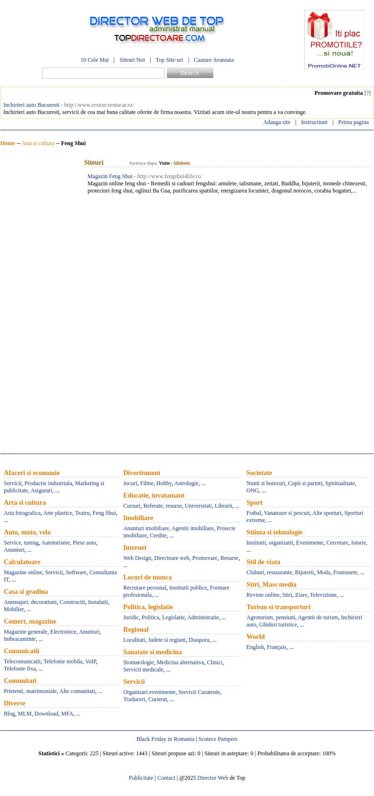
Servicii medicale (143, 669)
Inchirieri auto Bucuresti (31, 105)
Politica (150, 617)
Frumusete (345, 572)
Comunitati (20, 680)
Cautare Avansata (213, 60)
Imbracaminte (20, 639)
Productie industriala (48, 483)
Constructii (72, 602)
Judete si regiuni (167, 640)
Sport (254, 502)
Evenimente (309, 542)
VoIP (90, 661)
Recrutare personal (144, 587)
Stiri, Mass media (271, 584)
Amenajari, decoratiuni (30, 602)
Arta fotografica (22, 513)
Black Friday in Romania (165, 739)
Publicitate (141, 777)
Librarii (223, 505)
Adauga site (276, 122)
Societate (259, 473)
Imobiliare (138, 518)
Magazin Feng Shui (110, 176)
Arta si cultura (38, 143)
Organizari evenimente (149, 692)
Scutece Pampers (218, 739)
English (255, 647)
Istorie (358, 542)
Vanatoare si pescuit (287, 513)
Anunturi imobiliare (146, 528)
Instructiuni (314, 122)
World (255, 636)
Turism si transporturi (278, 607)
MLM (25, 713)
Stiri (287, 594)
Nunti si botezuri (265, 483)
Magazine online (23, 572)
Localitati (134, 640)
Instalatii (98, 602)
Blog (9, 713)
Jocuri (130, 483)
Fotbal (253, 513)
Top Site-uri (169, 60)
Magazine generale (25, 631)
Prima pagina (353, 122)
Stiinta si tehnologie (274, 532)
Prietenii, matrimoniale (30, 691)
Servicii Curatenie (199, 692)
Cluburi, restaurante (269, 572)
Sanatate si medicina (152, 652)
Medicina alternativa (180, 662)
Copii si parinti (305, 483)
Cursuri (132, 505)
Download (46, 713)
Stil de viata (263, 562)
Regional (136, 629)
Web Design (137, 558)
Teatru (82, 513)
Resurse (229, 558)
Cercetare (337, 542)
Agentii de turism (318, 617)
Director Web (213, 777)
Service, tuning (21, 542)
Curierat (157, 699)
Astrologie (186, 483)
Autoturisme (55, 542)
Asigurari (41, 490)
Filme (147, 483)
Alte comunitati (77, 691)
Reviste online (262, 594)
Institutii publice (188, 587)
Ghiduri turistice (278, 624)
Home (7, 143)
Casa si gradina (26, 591)
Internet (135, 547)
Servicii (13, 483)
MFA (67, 713)
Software (76, 572)
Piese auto (84, 542)
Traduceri (134, 699)
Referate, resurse (162, 505)
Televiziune (323, 594)
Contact (166, 777)
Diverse (14, 703)
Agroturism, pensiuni (270, 617)
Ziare (301, 594)
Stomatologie (138, 662)
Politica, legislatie (148, 607)
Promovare (205, 558)
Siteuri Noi (132, 60)
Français (276, 647)
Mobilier (14, 609)
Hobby (164, 483)
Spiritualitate (340, 483)
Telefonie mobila (63, 661)
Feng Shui (104, 513)
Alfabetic (181, 163)
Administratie (203, 617)
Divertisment (142, 473)
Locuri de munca (147, 577)
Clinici (215, 662)
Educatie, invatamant (154, 495)
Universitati (198, 505)
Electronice (63, 631)
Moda (323, 572)
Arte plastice (57, 513)
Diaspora (198, 640)
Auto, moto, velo (27, 532)
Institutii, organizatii (269, 542)
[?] (367, 93)
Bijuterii (304, 572)
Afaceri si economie (32, 473)
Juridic (131, 617)
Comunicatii (21, 651)
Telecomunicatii (22, 661)
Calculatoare (22, 562)
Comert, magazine (30, 621)
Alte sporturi (326, 513)
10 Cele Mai (94, 60)
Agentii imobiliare (193, 528)
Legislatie (173, 617)
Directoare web (171, 558)
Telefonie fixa (20, 668)
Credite (158, 535)
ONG (252, 490)
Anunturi (14, 549)
